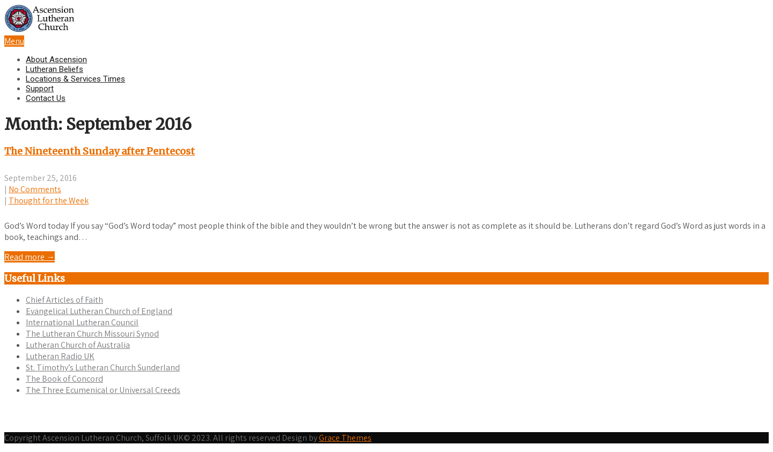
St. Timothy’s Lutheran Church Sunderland (103, 367)
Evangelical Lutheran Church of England (99, 311)
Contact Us (45, 98)
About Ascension (56, 59)
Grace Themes (345, 442)
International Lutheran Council (82, 322)
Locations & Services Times (75, 79)
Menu (14, 41)
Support (40, 88)
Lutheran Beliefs (54, 69)
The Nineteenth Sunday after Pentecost (99, 151)
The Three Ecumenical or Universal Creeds (103, 390)
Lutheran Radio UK (60, 356)
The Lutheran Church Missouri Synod (92, 333)
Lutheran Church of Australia (78, 345)
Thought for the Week (49, 200)
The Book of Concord (64, 378)
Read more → (29, 257)
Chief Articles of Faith (64, 299)
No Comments (35, 189)
